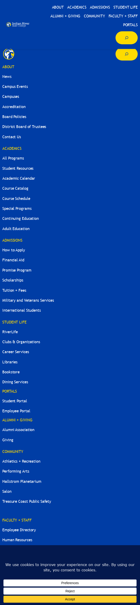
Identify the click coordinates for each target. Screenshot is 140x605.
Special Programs (16, 208)
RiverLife (10, 332)
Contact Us (11, 137)
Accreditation (14, 106)
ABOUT (8, 67)
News (7, 76)
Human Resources (17, 540)
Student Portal (14, 401)
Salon (7, 491)
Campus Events (15, 86)
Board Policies (14, 116)
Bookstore (11, 372)
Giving (7, 440)
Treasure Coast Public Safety (26, 501)
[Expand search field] (127, 37)
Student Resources (17, 168)
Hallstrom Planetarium (21, 481)
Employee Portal (16, 411)
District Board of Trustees (24, 126)
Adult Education (16, 228)
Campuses (10, 96)
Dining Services (15, 382)
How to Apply (13, 250)
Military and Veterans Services (28, 300)
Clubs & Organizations (21, 342)
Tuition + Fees (14, 290)
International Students (21, 310)
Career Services (15, 352)
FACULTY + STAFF (17, 520)
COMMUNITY (12, 451)
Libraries (10, 362)
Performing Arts (15, 471)
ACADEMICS (11, 148)
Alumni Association (18, 429)
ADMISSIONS (12, 240)
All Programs (13, 158)
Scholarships (12, 280)
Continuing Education (20, 218)
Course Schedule (16, 198)
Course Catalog (15, 188)
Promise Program (16, 270)
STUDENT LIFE (14, 322)
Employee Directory (19, 530)
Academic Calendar (18, 178)
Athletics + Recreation (21, 461)
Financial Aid (13, 260)
